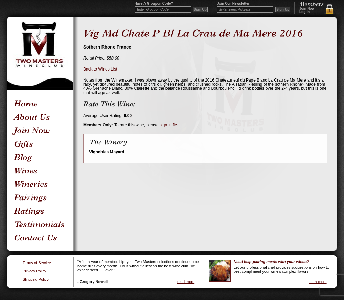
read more (185, 282)
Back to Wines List (100, 69)
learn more (318, 282)
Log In (304, 12)
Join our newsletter (233, 4)
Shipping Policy (36, 279)
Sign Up (282, 9)
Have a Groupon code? (154, 4)
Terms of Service (37, 263)
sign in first (169, 124)
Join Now (306, 8)
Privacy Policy (34, 271)
